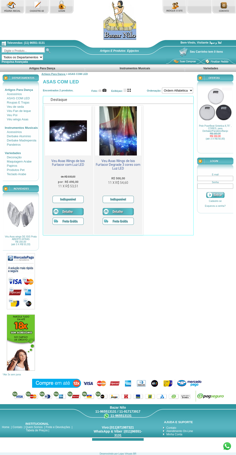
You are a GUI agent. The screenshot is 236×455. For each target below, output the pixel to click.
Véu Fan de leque (19, 111)
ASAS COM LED (18, 98)
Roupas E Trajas (18, 102)
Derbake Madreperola (21, 140)
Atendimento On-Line (179, 431)
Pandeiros (14, 144)
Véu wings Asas (17, 119)
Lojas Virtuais (125, 453)
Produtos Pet (15, 170)
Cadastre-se (215, 201)
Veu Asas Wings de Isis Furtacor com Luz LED (68, 162)
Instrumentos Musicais (135, 68)
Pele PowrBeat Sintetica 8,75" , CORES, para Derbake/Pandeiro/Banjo (215, 132)
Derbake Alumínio (19, 136)
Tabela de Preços (37, 430)
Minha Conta (174, 434)
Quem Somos (34, 427)
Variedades (210, 68)
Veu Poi (12, 115)
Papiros (12, 165)
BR (134, 453)
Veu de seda (15, 106)
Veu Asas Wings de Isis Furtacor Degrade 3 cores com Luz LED (118, 164)
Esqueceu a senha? (215, 206)
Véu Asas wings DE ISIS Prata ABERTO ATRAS (21, 240)
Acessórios (14, 94)
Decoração (14, 157)
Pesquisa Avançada (15, 61)
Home (5, 427)
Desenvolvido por (109, 453)
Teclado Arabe (16, 174)
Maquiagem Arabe (19, 161)
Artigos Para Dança (42, 68)
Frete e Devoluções (58, 427)
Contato (17, 427)
